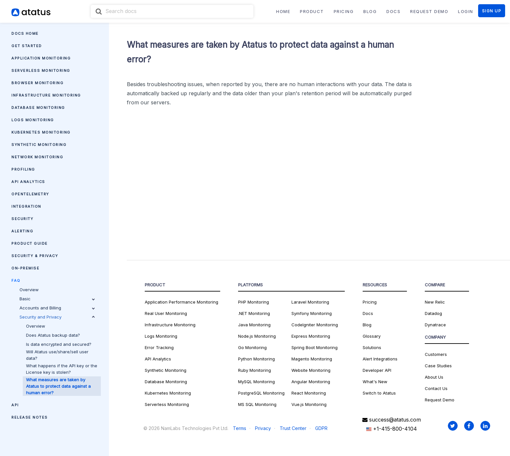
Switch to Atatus (379, 393)
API (15, 405)
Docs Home (25, 33)
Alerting (22, 231)
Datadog (433, 313)
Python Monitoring (256, 358)
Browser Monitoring (37, 83)
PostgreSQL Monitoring (261, 393)
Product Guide (29, 243)
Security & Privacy (34, 256)
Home (283, 11)
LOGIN (465, 11)
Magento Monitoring (311, 358)
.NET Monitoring (254, 313)
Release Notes (29, 417)
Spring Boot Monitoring (314, 347)
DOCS (393, 11)
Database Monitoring (38, 107)
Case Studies (438, 365)
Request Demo (439, 399)
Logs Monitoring (32, 120)
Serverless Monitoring (40, 70)
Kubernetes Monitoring (41, 132)
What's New (375, 381)
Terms (239, 428)
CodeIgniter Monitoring (314, 324)
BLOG (370, 11)
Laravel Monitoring (310, 302)
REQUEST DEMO (429, 11)
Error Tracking (159, 347)
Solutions (372, 347)
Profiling (23, 169)
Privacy (263, 428)
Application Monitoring (41, 58)
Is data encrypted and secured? (58, 344)
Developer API (377, 370)
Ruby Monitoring (254, 370)
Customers (436, 354)
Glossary (372, 336)
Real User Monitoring (166, 313)
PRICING (344, 11)
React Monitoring (308, 393)
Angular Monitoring (310, 381)
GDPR (321, 428)
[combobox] (172, 11)
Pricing (370, 302)
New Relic (435, 302)
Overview (29, 289)
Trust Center (293, 428)
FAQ (15, 280)
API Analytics (28, 181)
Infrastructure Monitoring (46, 95)
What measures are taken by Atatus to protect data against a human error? (58, 386)
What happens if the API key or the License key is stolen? (61, 369)
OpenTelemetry (30, 194)
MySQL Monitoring (256, 381)
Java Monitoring (254, 324)
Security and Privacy (57, 316)
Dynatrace (435, 324)
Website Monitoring (310, 370)
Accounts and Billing (57, 307)
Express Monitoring (310, 336)
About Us (434, 377)
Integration (26, 206)
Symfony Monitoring (311, 313)
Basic (57, 298)
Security (22, 218)
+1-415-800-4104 (391, 428)
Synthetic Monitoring (38, 144)
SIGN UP (492, 10)
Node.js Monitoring (257, 336)
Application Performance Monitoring (181, 302)
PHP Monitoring (253, 302)
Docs (368, 313)
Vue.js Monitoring (309, 404)
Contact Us (436, 388)
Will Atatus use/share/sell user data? (57, 355)
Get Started (26, 46)
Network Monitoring (37, 157)
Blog (367, 324)
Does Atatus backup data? (53, 335)
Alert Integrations (380, 358)
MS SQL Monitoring (257, 404)
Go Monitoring (252, 347)
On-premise (25, 268)
